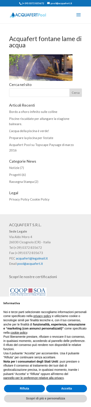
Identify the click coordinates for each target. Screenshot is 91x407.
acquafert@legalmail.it (32, 258)
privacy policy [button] (42, 316)
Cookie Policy (40, 199)
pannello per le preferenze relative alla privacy (33, 378)
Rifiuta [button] (24, 388)
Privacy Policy (19, 199)
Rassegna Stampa (21, 181)
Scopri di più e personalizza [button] (45, 398)
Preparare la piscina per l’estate (31, 138)
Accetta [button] (66, 388)
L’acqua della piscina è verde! (29, 131)
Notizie (14, 168)
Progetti (15, 175)
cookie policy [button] (18, 332)
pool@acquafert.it (30, 263)
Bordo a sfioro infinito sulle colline (33, 112)
